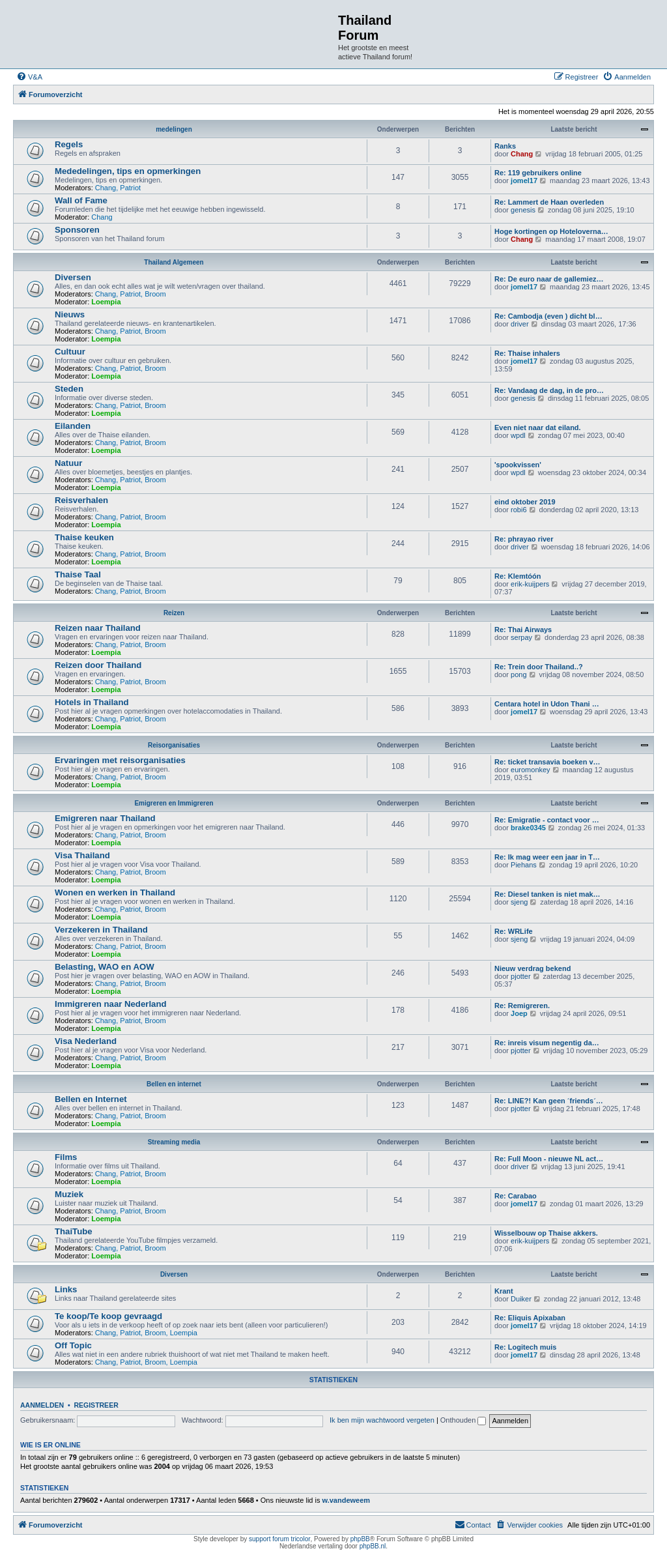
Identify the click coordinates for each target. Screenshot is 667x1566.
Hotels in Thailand (92, 702)
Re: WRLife (513, 931)
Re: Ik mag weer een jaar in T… (547, 857)
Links (66, 1289)
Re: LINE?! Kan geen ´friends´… (548, 1101)
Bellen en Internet (91, 1099)
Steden (69, 389)
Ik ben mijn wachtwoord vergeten (382, 1420)
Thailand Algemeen (173, 262)
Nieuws (70, 314)
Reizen (173, 612)
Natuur (69, 463)
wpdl (518, 435)
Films (66, 1157)
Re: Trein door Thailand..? (538, 667)
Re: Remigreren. (522, 1005)
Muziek (69, 1194)
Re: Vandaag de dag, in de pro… (549, 390)
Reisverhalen (81, 500)
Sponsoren (77, 230)
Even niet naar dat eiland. (537, 427)
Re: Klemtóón (517, 576)
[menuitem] (29, 77)
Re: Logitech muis (525, 1347)
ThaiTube (73, 1231)
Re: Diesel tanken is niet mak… (547, 894)
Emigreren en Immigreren (173, 803)
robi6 (518, 510)
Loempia (106, 302)
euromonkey (530, 770)
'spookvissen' (517, 465)
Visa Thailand (82, 855)
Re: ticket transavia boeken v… (547, 762)
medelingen (174, 129)
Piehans (524, 865)
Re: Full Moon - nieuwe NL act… (548, 1159)
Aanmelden (42, 1405)
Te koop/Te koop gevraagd (108, 1316)
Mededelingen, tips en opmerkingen (128, 171)
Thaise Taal (78, 574)
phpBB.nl (373, 1546)
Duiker (521, 1299)
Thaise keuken (84, 537)
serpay (521, 637)
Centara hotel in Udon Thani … (546, 704)
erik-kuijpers (530, 584)
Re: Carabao (515, 1196)
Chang (522, 154)
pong (518, 674)
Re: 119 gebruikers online (538, 173)
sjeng (519, 902)
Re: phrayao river (523, 539)
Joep (519, 1013)
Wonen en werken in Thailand (115, 892)
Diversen (73, 277)
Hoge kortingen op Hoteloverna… (551, 231)
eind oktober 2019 (525, 502)
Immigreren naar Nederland (111, 1004)
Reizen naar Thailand (98, 628)
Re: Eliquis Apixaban (529, 1318)
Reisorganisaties (174, 745)
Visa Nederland (86, 1041)
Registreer (96, 1405)
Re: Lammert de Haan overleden (549, 202)
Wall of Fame (81, 200)
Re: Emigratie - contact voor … (546, 820)
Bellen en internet (174, 1084)
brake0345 (528, 828)
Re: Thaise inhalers (527, 353)
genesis (523, 210)
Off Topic (73, 1345)
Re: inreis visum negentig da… (546, 1043)
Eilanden (73, 426)
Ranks (505, 146)
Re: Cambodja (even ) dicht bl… (548, 316)
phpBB (360, 1539)
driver (520, 324)
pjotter (521, 976)
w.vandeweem (346, 1500)
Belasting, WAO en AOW (104, 967)
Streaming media (174, 1142)
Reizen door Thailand (98, 665)
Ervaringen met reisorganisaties (120, 760)
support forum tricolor (279, 1539)
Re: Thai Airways (523, 629)
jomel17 (524, 180)
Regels (69, 144)
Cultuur (70, 351)
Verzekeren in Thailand (101, 930)
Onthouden (463, 1420)
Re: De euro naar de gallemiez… (549, 279)
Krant (503, 1291)
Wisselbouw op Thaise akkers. (546, 1233)
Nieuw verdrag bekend (532, 968)
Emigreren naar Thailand (105, 818)
